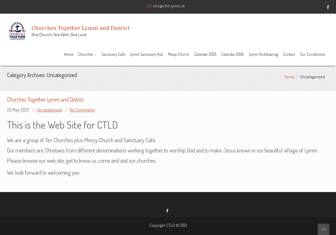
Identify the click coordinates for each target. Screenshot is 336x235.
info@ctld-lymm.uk (169, 6)
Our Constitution (312, 54)
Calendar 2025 (205, 54)
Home (68, 54)
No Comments (82, 110)
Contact (289, 54)
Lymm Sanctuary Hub (146, 54)
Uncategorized (49, 110)
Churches (85, 54)
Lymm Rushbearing (263, 54)
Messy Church (178, 54)
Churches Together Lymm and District (45, 99)
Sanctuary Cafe (113, 54)
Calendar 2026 (232, 54)
